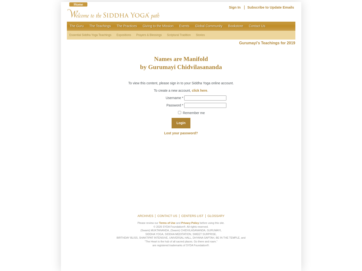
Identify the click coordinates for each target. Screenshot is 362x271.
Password (174, 105)
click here (199, 90)
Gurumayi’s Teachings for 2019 (267, 43)
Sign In (235, 7)
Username (174, 97)
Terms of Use (167, 222)
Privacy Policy (190, 222)
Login (180, 123)
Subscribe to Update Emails (270, 7)
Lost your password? (181, 133)
